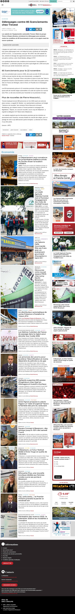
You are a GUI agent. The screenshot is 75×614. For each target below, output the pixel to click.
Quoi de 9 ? (38, 240)
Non (57, 464)
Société (31, 155)
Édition (40, 4)
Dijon (20, 310)
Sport (42, 188)
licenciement (6, 129)
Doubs (20, 155)
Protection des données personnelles (12, 554)
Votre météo (63, 482)
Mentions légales (7, 557)
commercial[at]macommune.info (10, 581)
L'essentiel (63, 46)
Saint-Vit (37, 237)
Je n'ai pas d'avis (60, 466)
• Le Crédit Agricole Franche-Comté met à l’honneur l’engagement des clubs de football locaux (63, 74)
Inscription (58, 232)
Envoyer (58, 477)
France (20, 355)
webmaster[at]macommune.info (9, 593)
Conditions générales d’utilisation (11, 559)
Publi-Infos (38, 190)
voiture (30, 129)
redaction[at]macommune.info (9, 577)
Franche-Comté (39, 187)
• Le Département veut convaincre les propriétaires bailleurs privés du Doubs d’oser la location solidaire (62, 58)
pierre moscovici (14, 129)
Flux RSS (5, 555)
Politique (33, 400)
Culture (27, 448)
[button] (71, 1)
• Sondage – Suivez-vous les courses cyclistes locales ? (62, 69)
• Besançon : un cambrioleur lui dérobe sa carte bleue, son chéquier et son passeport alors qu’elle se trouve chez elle (63, 52)
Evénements (44, 239)
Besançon (37, 267)
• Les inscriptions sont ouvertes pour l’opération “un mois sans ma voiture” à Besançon (63, 65)
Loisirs (30, 310)
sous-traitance (23, 129)
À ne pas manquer (63, 366)
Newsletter (7, 563)
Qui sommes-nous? (8, 550)
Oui (57, 461)
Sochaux (20, 378)
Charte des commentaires (9, 552)
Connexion (69, 232)
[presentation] (53, 374)
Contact (5, 548)
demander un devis (9, 585)
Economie (5, 19)
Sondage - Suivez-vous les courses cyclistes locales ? (62, 458)
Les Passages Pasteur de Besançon (31, 318)
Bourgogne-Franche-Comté (26, 330)
